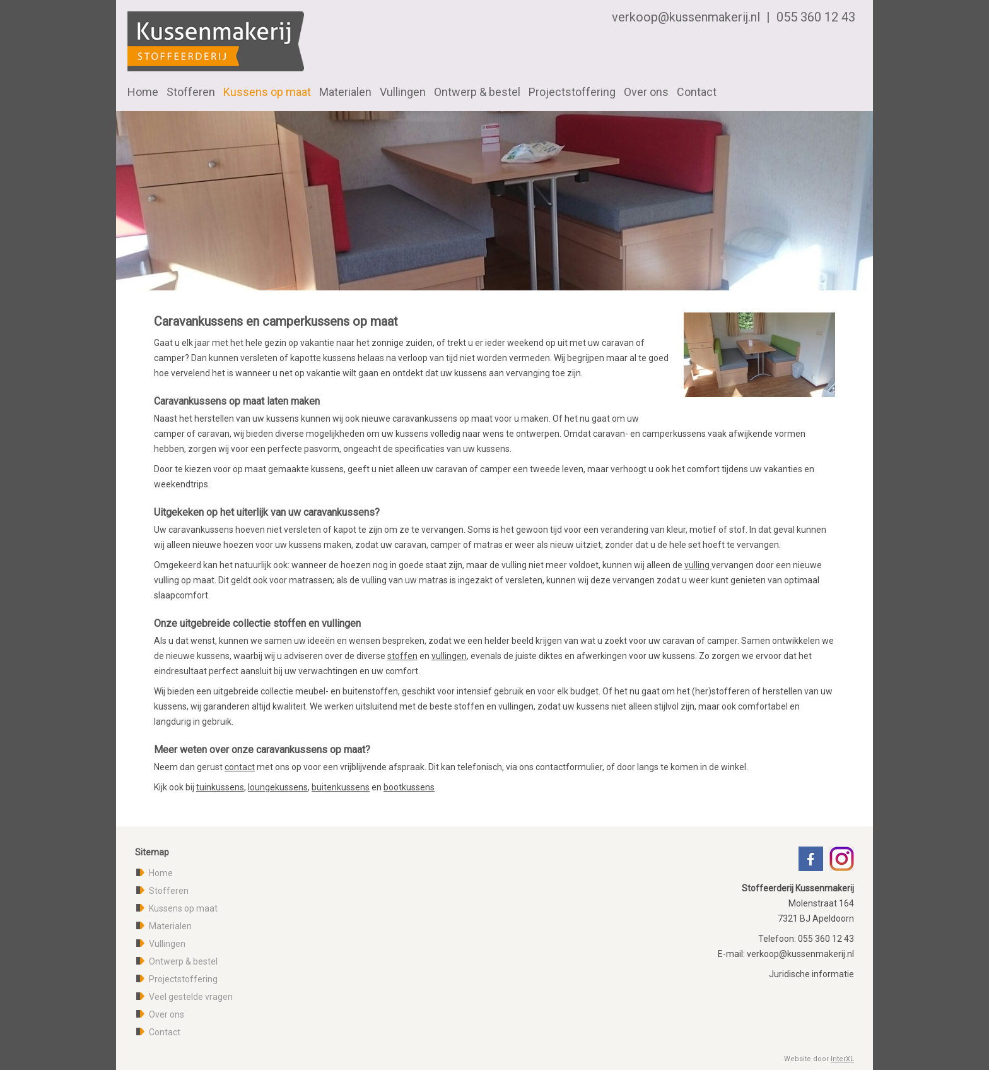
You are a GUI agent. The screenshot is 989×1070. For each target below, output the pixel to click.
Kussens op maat (267, 91)
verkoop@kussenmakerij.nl (686, 17)
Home (142, 91)
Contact (697, 91)
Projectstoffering (572, 91)
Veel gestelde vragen (191, 997)
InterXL (842, 1059)
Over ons (646, 91)
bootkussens (409, 787)
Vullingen (403, 91)
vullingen (449, 656)
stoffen (402, 656)
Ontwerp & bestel (477, 91)
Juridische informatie (811, 974)
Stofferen (191, 91)
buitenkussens (341, 787)
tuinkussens (220, 787)
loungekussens (278, 787)
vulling (697, 565)
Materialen (345, 91)
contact (240, 767)
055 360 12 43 (815, 17)
